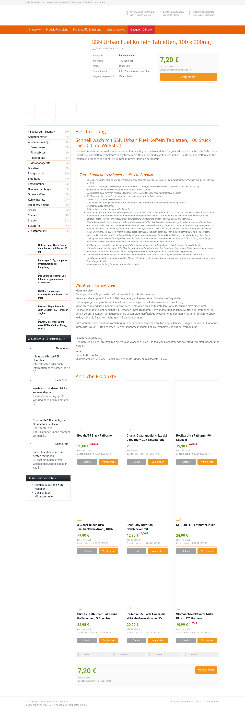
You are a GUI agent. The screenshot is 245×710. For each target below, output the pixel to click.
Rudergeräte (38, 157)
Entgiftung (34, 178)
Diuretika (33, 168)
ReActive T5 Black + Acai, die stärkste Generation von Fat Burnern (146, 616)
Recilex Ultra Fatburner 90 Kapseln (193, 437)
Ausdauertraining (38, 142)
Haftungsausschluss (181, 701)
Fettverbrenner (127, 55)
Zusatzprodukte (37, 231)
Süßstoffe (34, 225)
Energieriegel (36, 173)
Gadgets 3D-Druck (141, 29)
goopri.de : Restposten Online (71, 705)
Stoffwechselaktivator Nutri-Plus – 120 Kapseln (195, 616)
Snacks (32, 220)
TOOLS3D (48, 705)
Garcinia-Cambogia (39, 189)
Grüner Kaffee (36, 194)
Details (87, 462)
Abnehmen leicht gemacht (54, 701)
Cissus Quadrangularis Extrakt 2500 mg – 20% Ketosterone (147, 437)
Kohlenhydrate (36, 199)
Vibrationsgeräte (40, 163)
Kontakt (198, 701)
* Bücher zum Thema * (41, 131)
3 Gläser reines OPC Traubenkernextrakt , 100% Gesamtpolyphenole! (95, 527)
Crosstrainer (38, 147)
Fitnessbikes (38, 152)
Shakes (32, 215)
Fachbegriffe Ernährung (87, 29)
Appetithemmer (37, 136)
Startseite (35, 29)
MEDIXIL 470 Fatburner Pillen (195, 525)
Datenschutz (211, 701)
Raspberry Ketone (38, 204)
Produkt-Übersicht (57, 29)
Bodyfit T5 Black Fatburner (95, 435)
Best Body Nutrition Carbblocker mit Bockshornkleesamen (141, 527)
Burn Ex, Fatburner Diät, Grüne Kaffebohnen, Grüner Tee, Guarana (97, 616)
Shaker (32, 210)
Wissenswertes (116, 29)
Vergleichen (188, 77)
